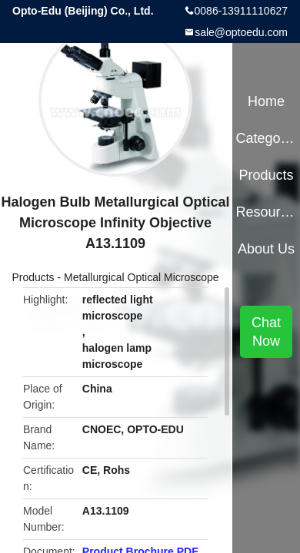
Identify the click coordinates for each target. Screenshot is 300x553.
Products (33, 277)
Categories (265, 138)
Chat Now (266, 332)
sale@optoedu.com (241, 32)
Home (266, 101)
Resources (265, 212)
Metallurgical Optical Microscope (141, 277)
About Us (266, 249)
